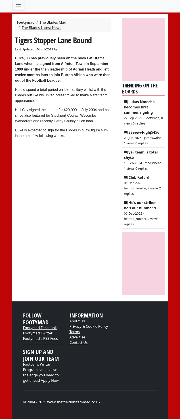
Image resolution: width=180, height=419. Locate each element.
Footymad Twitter (37, 333)
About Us (77, 321)
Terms (74, 331)
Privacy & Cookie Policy (88, 326)
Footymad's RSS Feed (40, 338)
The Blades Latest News (41, 27)
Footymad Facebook (40, 327)
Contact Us (78, 342)
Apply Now (50, 380)
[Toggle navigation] (18, 6)
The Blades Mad (53, 22)
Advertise (77, 337)
